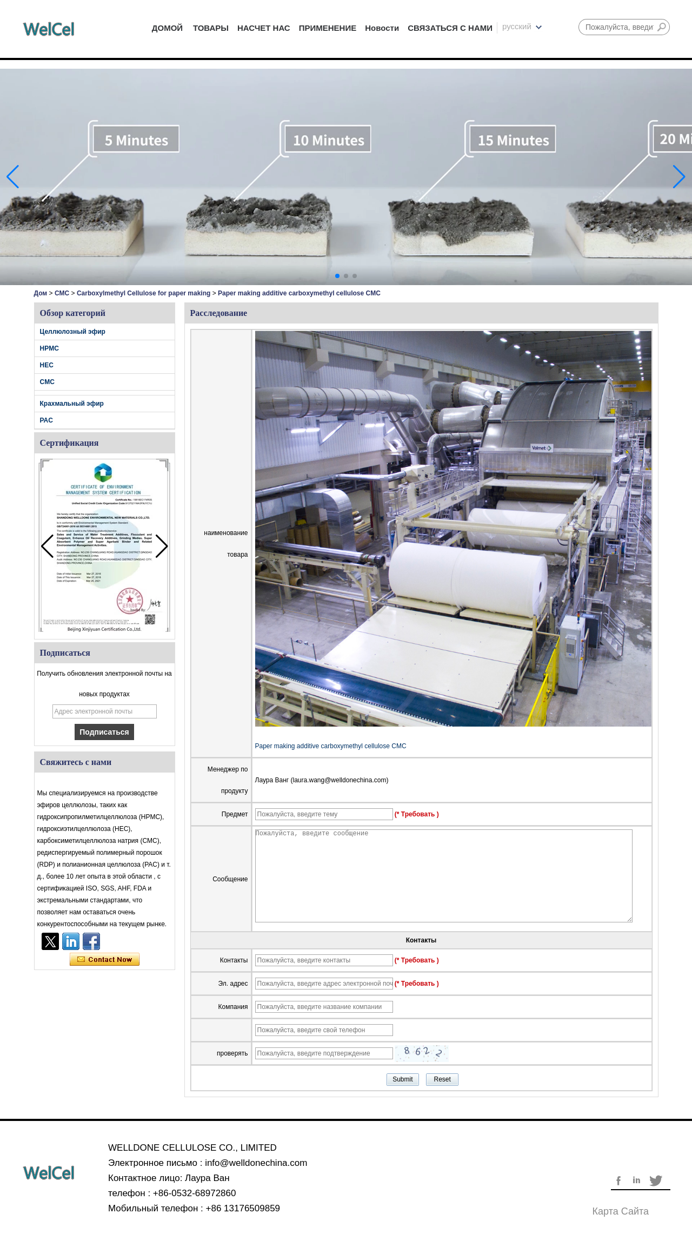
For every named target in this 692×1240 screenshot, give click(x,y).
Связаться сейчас (104, 960)
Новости (382, 27)
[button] (337, 276)
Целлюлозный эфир (72, 331)
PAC (46, 420)
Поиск (662, 27)
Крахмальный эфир (72, 403)
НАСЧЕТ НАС (263, 27)
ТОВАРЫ (211, 27)
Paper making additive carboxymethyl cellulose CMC (331, 746)
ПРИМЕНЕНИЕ (328, 27)
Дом (41, 293)
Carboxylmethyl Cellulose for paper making (143, 293)
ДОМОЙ (167, 27)
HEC (47, 365)
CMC (62, 293)
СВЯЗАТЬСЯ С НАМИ (450, 27)
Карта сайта (621, 1211)
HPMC (49, 348)
